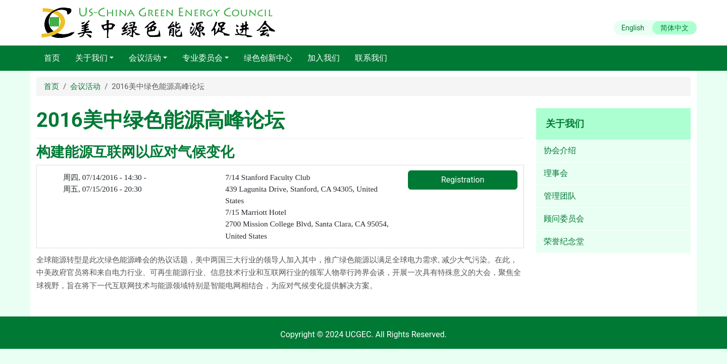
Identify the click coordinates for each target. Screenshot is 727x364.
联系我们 (371, 58)
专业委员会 (202, 58)
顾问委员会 (564, 218)
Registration (463, 180)
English (632, 28)
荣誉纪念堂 (564, 241)
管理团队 (560, 196)
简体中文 (674, 28)
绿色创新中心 (268, 58)
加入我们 (323, 58)
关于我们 (91, 58)
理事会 (556, 173)
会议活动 (145, 58)
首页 (52, 58)
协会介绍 (560, 150)
